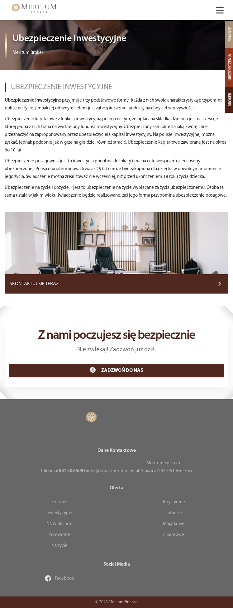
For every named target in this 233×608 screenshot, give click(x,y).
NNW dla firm (59, 524)
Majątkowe (173, 524)
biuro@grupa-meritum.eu (109, 471)
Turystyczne (173, 502)
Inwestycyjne (59, 513)
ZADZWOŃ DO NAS (116, 369)
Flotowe (59, 502)
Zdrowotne (59, 535)
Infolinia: (62, 471)
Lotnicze (173, 513)
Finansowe (173, 535)
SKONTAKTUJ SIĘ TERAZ (34, 283)
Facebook (59, 578)
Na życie (59, 545)
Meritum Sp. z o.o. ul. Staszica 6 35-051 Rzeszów (164, 467)
